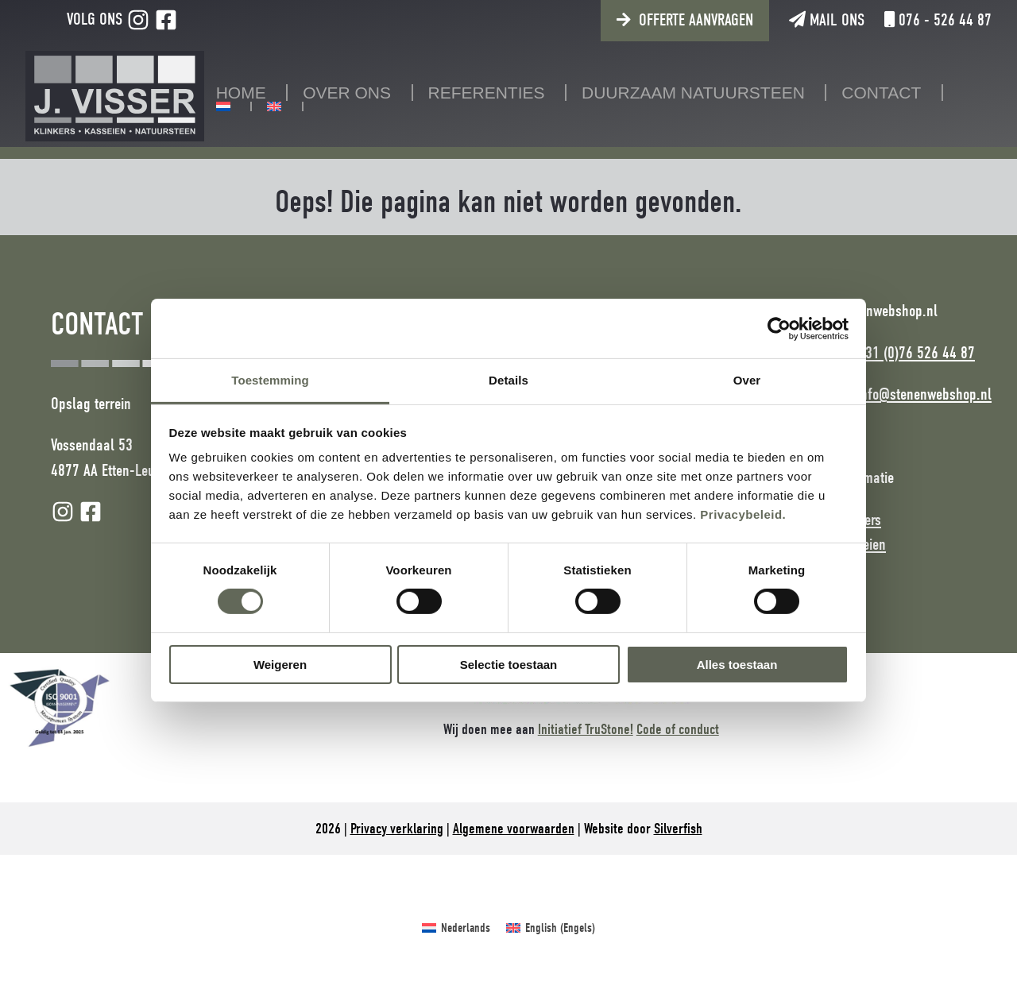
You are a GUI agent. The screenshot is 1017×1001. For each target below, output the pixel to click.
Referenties (486, 92)
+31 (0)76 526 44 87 (916, 352)
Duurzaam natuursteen (693, 92)
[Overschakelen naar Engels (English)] (550, 928)
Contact (881, 92)
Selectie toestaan (509, 664)
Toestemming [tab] (270, 380)
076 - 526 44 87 (938, 19)
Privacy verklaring (396, 828)
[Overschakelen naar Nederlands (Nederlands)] (456, 928)
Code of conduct (677, 729)
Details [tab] (508, 380)
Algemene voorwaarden (513, 828)
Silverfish (678, 828)
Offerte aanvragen (696, 19)
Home (241, 92)
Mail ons (826, 19)
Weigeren (280, 664)
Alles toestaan (737, 664)
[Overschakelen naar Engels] (274, 106)
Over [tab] (747, 380)
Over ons (347, 92)
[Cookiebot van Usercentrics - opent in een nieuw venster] (779, 328)
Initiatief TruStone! (585, 729)
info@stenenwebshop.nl (924, 394)
